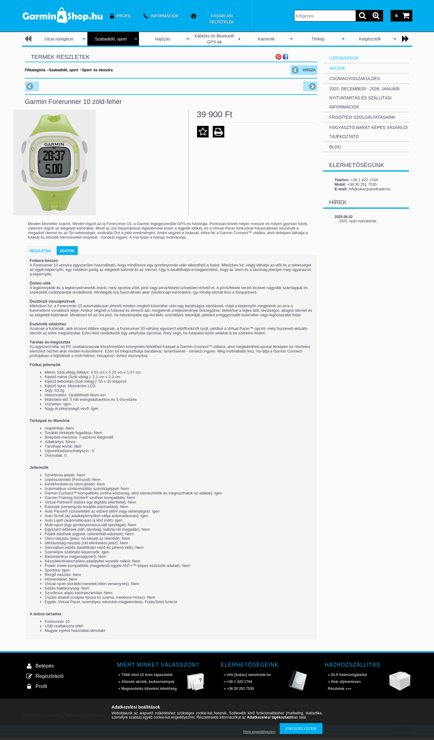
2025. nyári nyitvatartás (357, 221)
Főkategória (35, 70)
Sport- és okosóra (97, 70)
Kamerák (266, 39)
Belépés (45, 669)
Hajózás (162, 39)
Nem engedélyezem (259, 732)
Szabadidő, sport (111, 39)
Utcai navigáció (59, 39)
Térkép (318, 39)
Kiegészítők (370, 39)
